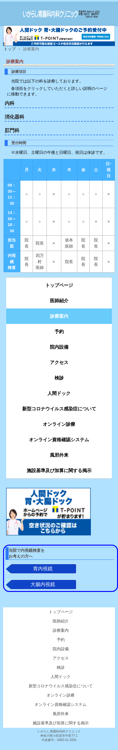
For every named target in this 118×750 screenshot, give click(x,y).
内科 (9, 103)
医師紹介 (59, 300)
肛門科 (12, 130)
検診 (59, 377)
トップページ (59, 285)
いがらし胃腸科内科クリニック (59, 14)
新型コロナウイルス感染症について (59, 408)
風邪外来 (59, 455)
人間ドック (59, 393)
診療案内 (59, 316)
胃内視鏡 (43, 569)
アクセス (59, 362)
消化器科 (14, 116)
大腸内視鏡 (43, 584)
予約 (59, 331)
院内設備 (59, 347)
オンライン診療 (59, 424)
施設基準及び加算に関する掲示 (59, 470)
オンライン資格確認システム (59, 439)
